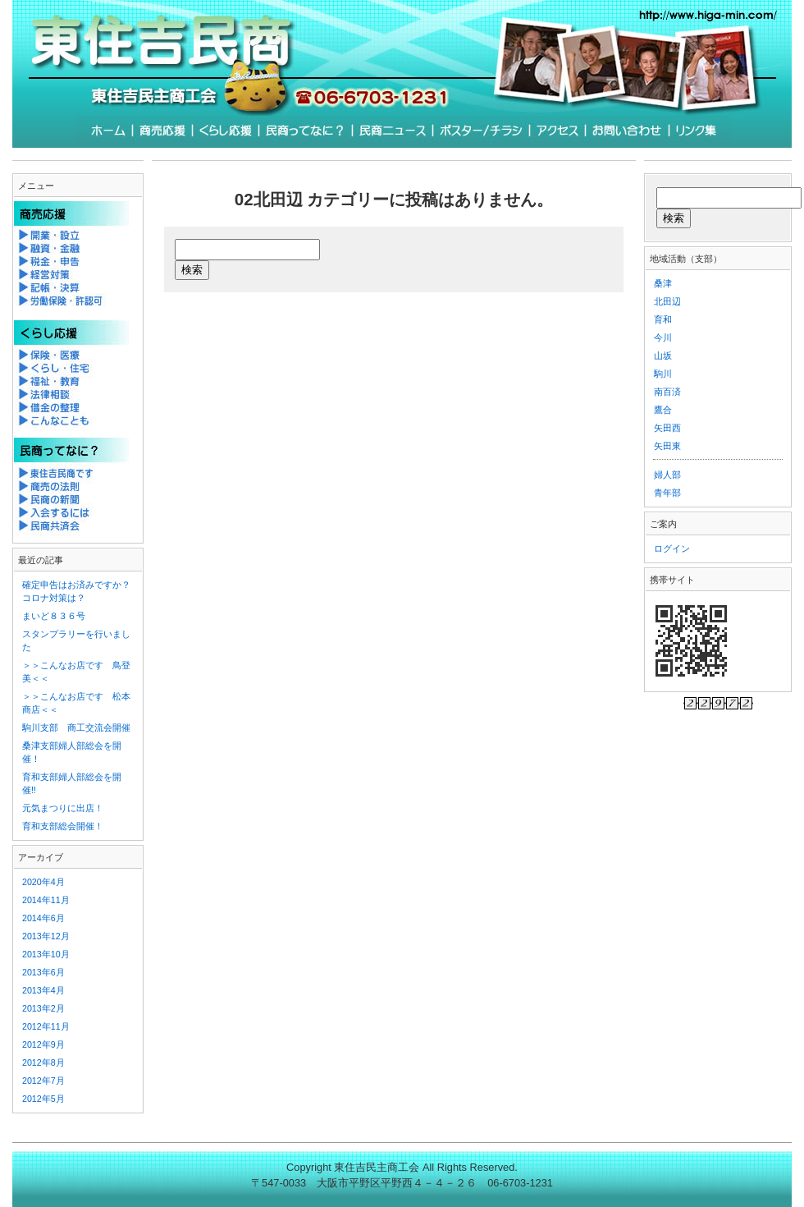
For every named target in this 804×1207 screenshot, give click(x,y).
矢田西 (667, 428)
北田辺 (667, 301)
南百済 (667, 392)
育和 (663, 319)
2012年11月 (46, 1026)
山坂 (663, 355)
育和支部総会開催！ (62, 826)
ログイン (672, 548)
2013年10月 (46, 954)
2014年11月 (46, 900)
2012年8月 (43, 1062)
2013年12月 (46, 936)
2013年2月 (43, 1008)
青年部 (667, 493)
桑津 (663, 283)
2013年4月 (43, 990)
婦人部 (667, 475)
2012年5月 (43, 1099)
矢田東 (667, 446)
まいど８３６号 (53, 616)
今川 (663, 337)
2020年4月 (43, 882)
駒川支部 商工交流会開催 (76, 727)
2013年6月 (43, 972)
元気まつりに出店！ (62, 808)
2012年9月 (43, 1044)
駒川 (663, 374)
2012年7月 (43, 1080)
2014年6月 (43, 918)
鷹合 (663, 410)
